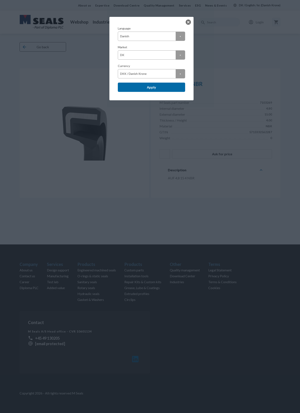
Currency (124, 66)
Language (124, 28)
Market (122, 47)
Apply (151, 87)
